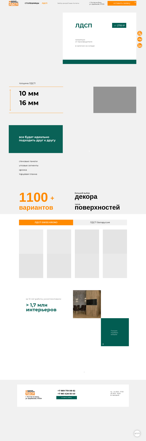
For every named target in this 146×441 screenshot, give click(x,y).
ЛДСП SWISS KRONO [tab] (46, 222)
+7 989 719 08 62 (66, 390)
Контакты (76, 3)
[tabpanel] (73, 254)
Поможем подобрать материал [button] (114, 332)
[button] (122, 3)
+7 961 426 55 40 (66, 393)
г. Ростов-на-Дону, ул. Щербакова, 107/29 (96, 3)
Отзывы (69, 3)
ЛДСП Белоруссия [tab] (100, 222)
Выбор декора (62, 3)
